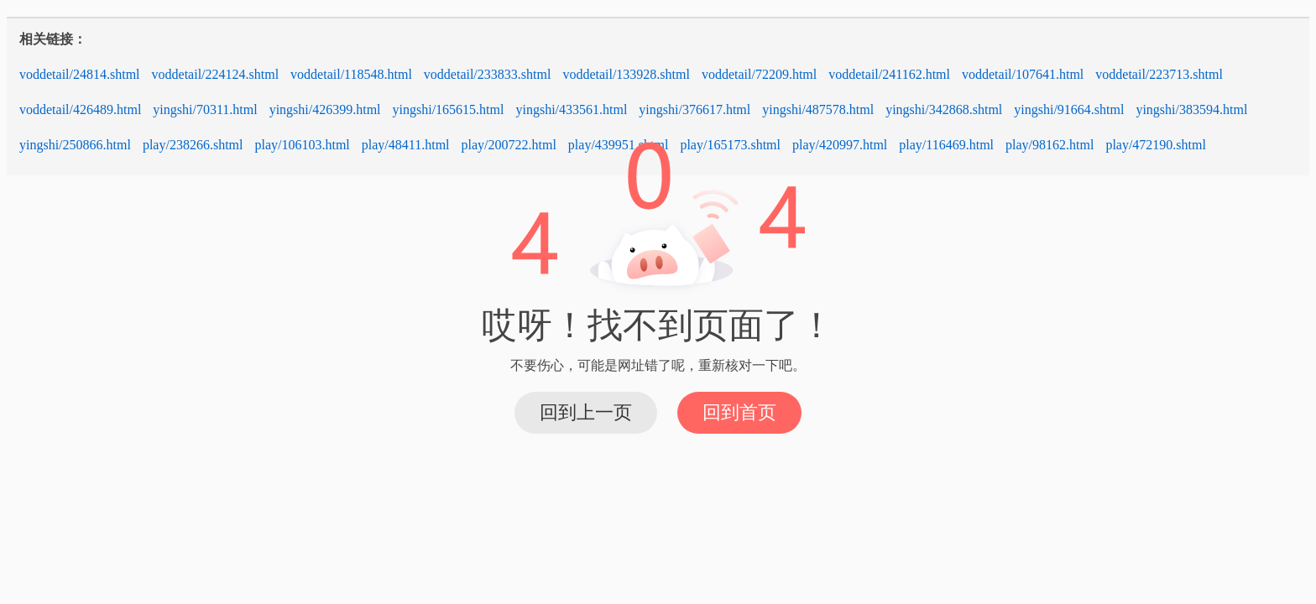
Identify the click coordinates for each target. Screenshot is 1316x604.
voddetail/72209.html (759, 74)
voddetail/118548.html (351, 74)
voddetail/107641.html (1023, 74)
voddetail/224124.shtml (215, 74)
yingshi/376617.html (694, 109)
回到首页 (739, 412)
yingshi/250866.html (75, 145)
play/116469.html (946, 145)
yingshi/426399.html (325, 109)
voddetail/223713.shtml (1159, 74)
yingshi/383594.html (1191, 109)
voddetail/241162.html (889, 74)
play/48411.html (406, 145)
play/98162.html (1049, 145)
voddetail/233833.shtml (487, 74)
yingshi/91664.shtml (1069, 109)
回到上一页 (586, 412)
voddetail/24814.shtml (79, 74)
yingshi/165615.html (448, 109)
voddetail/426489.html (80, 109)
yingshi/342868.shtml (943, 109)
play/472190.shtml (1155, 145)
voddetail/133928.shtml (626, 74)
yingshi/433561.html (571, 109)
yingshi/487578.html (818, 109)
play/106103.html (301, 145)
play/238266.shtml (193, 145)
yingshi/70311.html (205, 109)
